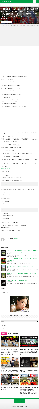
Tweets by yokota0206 (5, 168)
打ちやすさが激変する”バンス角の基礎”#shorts (17, 280)
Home (5, 184)
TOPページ (6, 209)
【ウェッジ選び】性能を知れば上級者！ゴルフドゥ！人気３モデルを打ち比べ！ (10, 371)
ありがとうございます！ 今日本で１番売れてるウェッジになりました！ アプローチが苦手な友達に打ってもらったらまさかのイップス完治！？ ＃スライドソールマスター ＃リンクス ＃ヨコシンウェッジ (29, 391)
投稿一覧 (16, 238)
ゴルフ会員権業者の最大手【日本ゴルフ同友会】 (19, 315)
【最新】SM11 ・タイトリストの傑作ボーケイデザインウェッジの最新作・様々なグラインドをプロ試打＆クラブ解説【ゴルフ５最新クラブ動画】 (29, 352)
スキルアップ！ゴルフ (23, 406)
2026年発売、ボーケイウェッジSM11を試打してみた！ (10, 388)
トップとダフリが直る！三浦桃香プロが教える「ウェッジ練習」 (20, 266)
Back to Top (19, 400)
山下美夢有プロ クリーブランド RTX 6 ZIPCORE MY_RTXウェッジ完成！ (22, 273)
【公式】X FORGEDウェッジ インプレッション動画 (29, 371)
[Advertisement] (19, 36)
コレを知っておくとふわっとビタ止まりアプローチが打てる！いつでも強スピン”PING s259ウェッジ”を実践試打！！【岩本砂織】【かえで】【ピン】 (10, 352)
